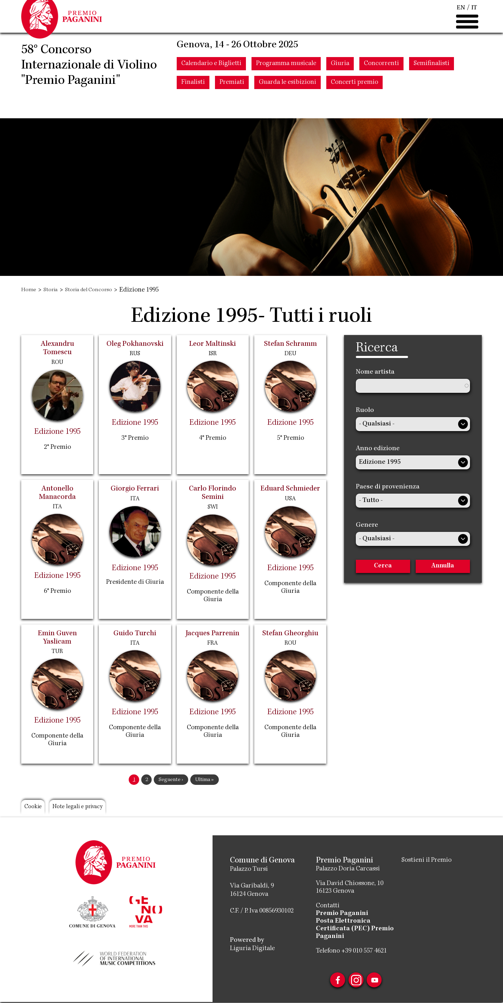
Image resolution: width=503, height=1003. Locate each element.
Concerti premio (354, 108)
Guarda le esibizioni (287, 108)
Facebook (333, 981)
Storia (54, 290)
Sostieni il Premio (426, 860)
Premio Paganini (342, 913)
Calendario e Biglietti (211, 89)
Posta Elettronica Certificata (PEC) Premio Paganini (355, 929)
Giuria (340, 89)
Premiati (231, 108)
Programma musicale (286, 89)
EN (460, 20)
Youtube (379, 981)
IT (474, 20)
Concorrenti (381, 89)
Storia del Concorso (98, 290)
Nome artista (375, 372)
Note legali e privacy (92, 808)
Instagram (356, 981)
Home (29, 290)
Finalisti (193, 108)
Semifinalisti (431, 89)
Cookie (36, 808)
